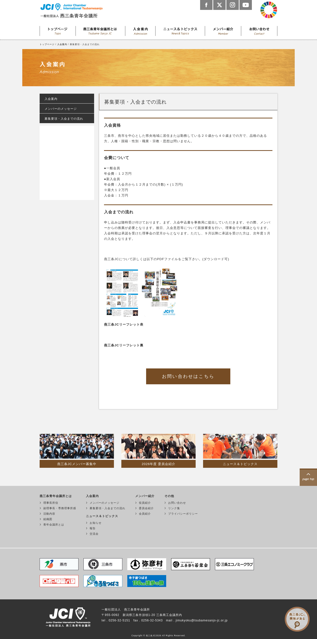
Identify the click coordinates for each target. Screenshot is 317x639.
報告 (93, 528)
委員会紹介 (146, 508)
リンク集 (174, 508)
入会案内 (140, 29)
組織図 (47, 519)
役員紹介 (145, 502)
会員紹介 (145, 513)
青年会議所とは (53, 524)
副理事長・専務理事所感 (59, 508)
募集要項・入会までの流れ (64, 118)
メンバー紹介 (223, 29)
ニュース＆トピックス (180, 29)
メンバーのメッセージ (61, 109)
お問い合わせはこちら (188, 376)
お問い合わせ (259, 29)
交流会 (94, 533)
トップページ (58, 29)
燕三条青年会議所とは (100, 29)
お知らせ (96, 522)
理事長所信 (50, 502)
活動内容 (49, 513)
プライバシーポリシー (183, 513)
